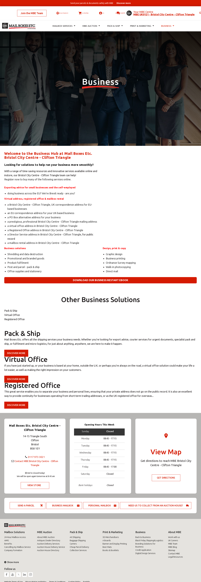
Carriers (73, 544)
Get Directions (166, 478)
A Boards (107, 540)
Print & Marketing (113, 532)
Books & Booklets (111, 550)
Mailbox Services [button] (63, 21)
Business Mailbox (62, 505)
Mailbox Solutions (14, 532)
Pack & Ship (76, 532)
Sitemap (171, 550)
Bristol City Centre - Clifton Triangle (60, 234)
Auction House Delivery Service (51, 547)
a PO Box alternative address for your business (34, 217)
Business (140, 532)
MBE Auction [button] (90, 21)
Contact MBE (174, 553)
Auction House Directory (48, 550)
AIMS (6, 540)
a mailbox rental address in (22, 242)
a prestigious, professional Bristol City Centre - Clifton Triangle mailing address (52, 221)
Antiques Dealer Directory (48, 540)
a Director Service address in (23, 234)
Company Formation (13, 550)
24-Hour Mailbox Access (15, 537)
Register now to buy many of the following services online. (37, 179)
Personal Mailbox (99, 505)
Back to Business (143, 537)
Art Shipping (75, 537)
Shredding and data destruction (25, 254)
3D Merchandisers (111, 537)
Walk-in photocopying (118, 267)
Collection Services (78, 550)
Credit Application (143, 550)
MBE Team (172, 544)
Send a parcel (26, 505)
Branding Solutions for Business (145, 545)
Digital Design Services (145, 553)
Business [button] (167, 21)
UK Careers (173, 540)
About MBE (174, 532)
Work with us (174, 537)
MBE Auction (44, 532)
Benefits (8, 544)
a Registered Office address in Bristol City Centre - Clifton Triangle (45, 230)
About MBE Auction (46, 537)
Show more (11, 562)
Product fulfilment (18, 262)
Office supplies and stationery (24, 271)
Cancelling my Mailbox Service (17, 547)
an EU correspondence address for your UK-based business (40, 213)
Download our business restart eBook (100, 280)
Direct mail (112, 271)
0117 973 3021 (36, 456)
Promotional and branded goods (25, 258)
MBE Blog (172, 547)
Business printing (115, 258)
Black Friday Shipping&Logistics (149, 540)
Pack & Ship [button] (114, 21)
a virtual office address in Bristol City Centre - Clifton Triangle (42, 225)
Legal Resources (175, 557)
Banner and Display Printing (115, 544)
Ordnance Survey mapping (121, 262)
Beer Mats (107, 547)
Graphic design (114, 254)
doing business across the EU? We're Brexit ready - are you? (41, 193)
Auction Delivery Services (48, 544)
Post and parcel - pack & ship (23, 267)
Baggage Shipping (78, 540)
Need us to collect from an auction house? (155, 505)
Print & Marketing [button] (141, 21)
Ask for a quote (117, 11)
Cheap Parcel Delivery (79, 547)
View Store (34, 485)
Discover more (16, 353)
